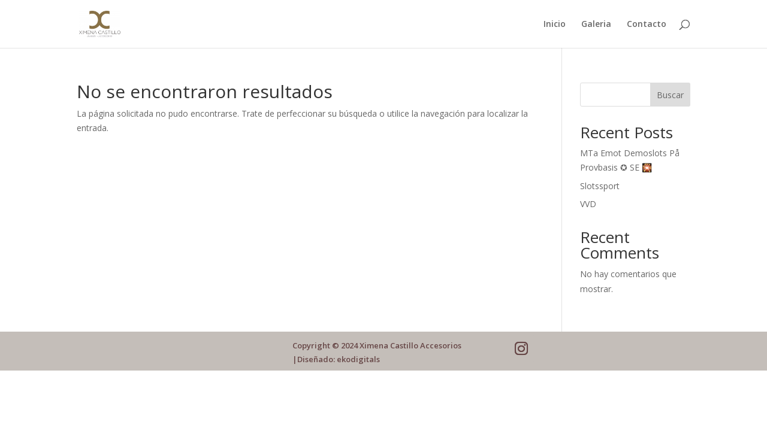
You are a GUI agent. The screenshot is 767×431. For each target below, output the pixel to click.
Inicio (554, 24)
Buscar (670, 95)
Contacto (646, 24)
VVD (588, 204)
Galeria (596, 24)
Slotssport (600, 186)
